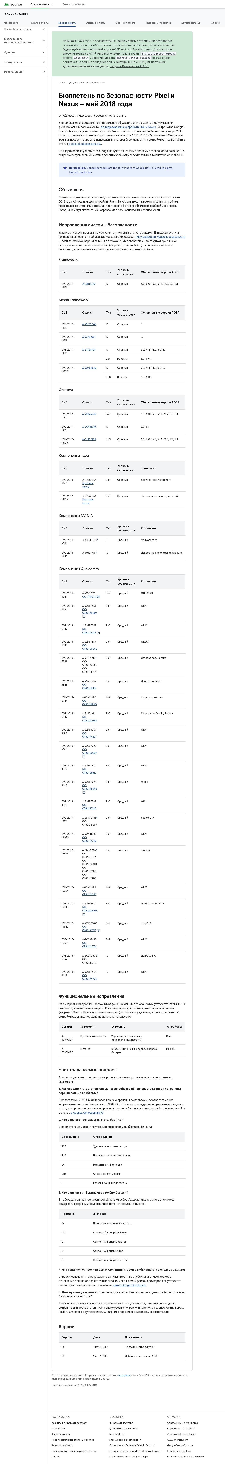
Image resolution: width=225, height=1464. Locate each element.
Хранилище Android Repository (69, 1422)
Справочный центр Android (183, 1422)
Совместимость (125, 22)
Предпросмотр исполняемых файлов (73, 1439)
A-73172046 (89, 324)
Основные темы (96, 22)
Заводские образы (62, 1445)
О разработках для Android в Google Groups (134, 1451)
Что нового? (12, 22)
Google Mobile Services (180, 1445)
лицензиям (124, 1375)
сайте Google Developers (129, 1285)
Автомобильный (191, 22)
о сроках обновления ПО (85, 144)
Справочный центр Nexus (181, 1434)
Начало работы (39, 22)
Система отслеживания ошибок (185, 1456)
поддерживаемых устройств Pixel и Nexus (128, 127)
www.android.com (177, 1439)
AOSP (62, 82)
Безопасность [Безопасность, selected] (67, 22)
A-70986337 (89, 426)
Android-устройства (158, 22)
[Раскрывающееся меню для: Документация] (53, 4)
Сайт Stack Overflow (179, 1451)
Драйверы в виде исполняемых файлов (74, 1451)
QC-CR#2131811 (91, 596)
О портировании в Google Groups (128, 1456)
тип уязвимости (145, 237)
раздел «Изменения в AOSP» (129, 66)
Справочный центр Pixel (180, 1428)
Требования (58, 1428)
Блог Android (116, 1434)
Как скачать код (61, 1434)
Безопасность (97, 82)
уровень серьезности (171, 237)
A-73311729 (88, 283)
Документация (16, 14)
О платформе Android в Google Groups (131, 1445)
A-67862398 (89, 439)
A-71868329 (89, 349)
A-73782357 (89, 337)
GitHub (55, 1456)
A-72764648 (89, 368)
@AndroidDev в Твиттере (123, 1428)
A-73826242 (89, 414)
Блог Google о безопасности (125, 1439)
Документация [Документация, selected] (39, 4)
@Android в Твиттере (121, 1422)
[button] (21, 29)
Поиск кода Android (74, 4)
